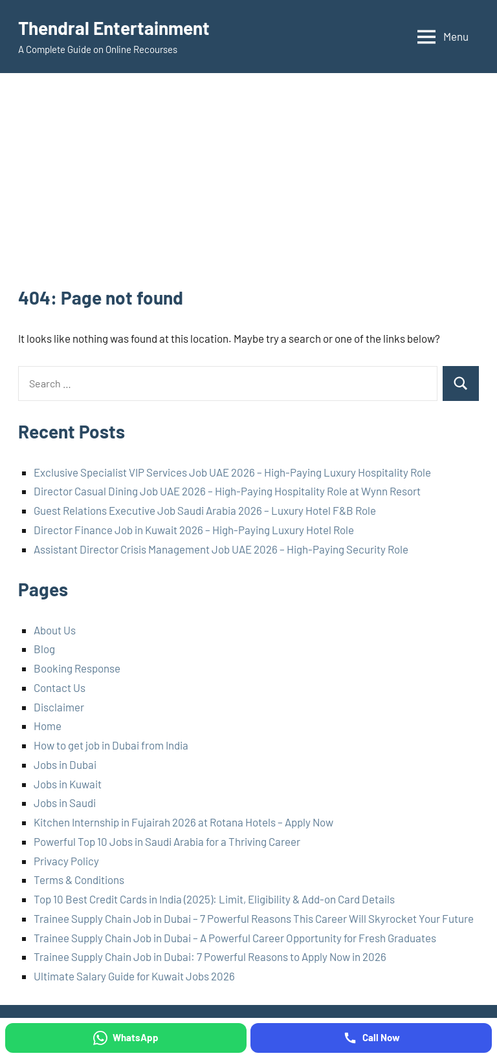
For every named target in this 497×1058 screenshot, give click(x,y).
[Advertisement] (248, 188)
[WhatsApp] (126, 1038)
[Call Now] (371, 1038)
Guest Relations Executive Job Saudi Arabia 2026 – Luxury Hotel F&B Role (205, 510)
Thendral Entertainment (114, 28)
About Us (55, 629)
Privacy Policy (66, 860)
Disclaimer (59, 706)
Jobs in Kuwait (68, 783)
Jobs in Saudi (65, 802)
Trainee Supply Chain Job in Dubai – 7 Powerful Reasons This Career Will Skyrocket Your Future (254, 918)
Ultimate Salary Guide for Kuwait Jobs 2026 (134, 975)
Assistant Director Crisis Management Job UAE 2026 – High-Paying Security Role (221, 549)
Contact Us (59, 687)
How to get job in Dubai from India (111, 745)
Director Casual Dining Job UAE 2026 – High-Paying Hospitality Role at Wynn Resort (227, 490)
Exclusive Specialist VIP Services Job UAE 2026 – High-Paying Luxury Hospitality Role (232, 472)
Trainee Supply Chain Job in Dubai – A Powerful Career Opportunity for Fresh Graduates (235, 937)
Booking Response (77, 668)
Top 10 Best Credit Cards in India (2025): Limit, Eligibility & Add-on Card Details (214, 898)
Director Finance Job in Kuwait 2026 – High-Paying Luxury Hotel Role (194, 529)
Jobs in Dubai (65, 764)
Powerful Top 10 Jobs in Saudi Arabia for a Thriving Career (167, 841)
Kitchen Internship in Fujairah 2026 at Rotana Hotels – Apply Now (183, 821)
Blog (44, 648)
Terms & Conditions (79, 879)
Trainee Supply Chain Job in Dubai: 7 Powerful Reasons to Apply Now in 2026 (210, 956)
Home (47, 725)
